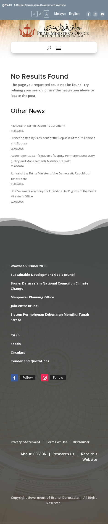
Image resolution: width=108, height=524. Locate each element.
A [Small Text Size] (34, 14)
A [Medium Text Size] (40, 14)
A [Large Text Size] (46, 14)
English (74, 13)
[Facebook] (88, 14)
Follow (28, 377)
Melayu (59, 13)
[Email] (102, 14)
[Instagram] (95, 14)
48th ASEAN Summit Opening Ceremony (38, 125)
